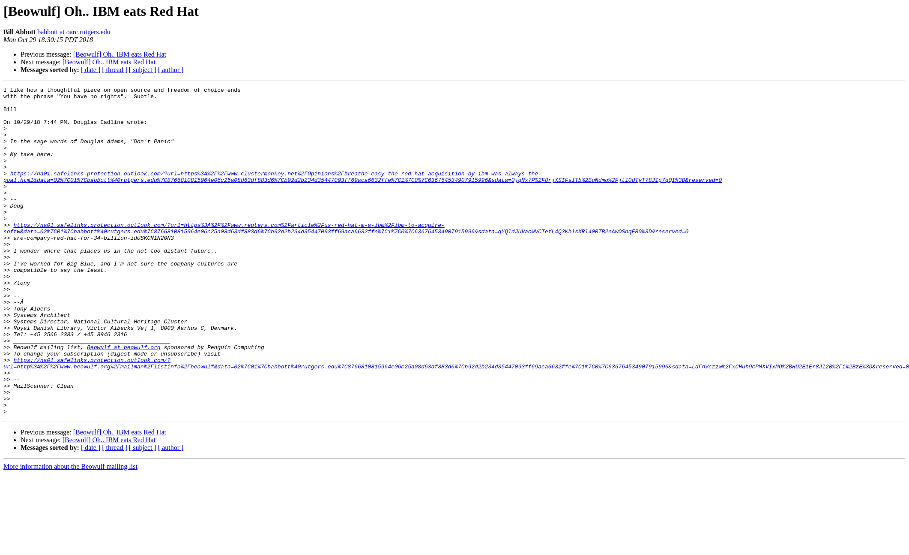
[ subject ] (142, 69)
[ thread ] (114, 69)
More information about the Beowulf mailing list (70, 532)
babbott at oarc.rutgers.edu (74, 32)
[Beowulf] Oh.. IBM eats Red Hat (119, 54)
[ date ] (90, 69)
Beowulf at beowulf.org (124, 400)
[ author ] (171, 69)
